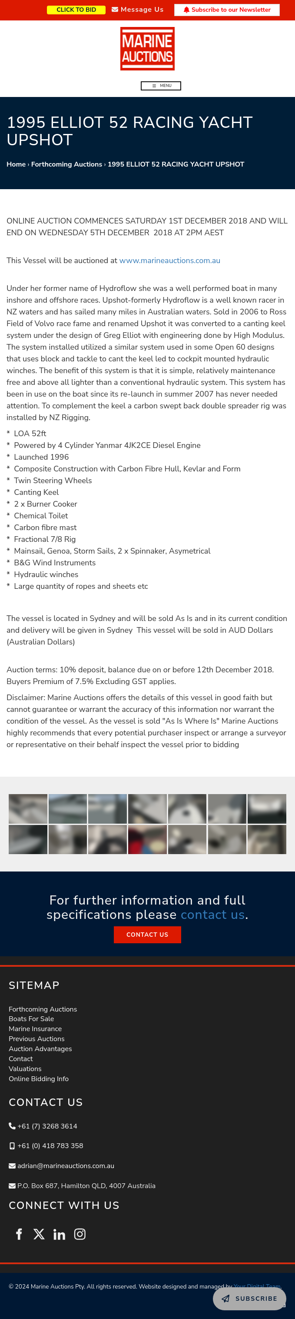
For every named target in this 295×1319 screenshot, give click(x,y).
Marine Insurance (35, 1029)
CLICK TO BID (90, 9)
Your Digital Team (257, 1286)
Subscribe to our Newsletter (227, 10)
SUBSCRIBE (232, 1292)
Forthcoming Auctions (67, 164)
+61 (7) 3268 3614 (47, 1126)
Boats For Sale (31, 1019)
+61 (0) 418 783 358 (50, 1146)
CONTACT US (147, 931)
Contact (21, 1059)
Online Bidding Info (39, 1079)
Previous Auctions (37, 1039)
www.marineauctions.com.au (169, 260)
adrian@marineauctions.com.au (65, 1166)
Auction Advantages (40, 1049)
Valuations (25, 1069)
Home (16, 164)
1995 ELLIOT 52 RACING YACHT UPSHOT (176, 164)
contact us (213, 915)
